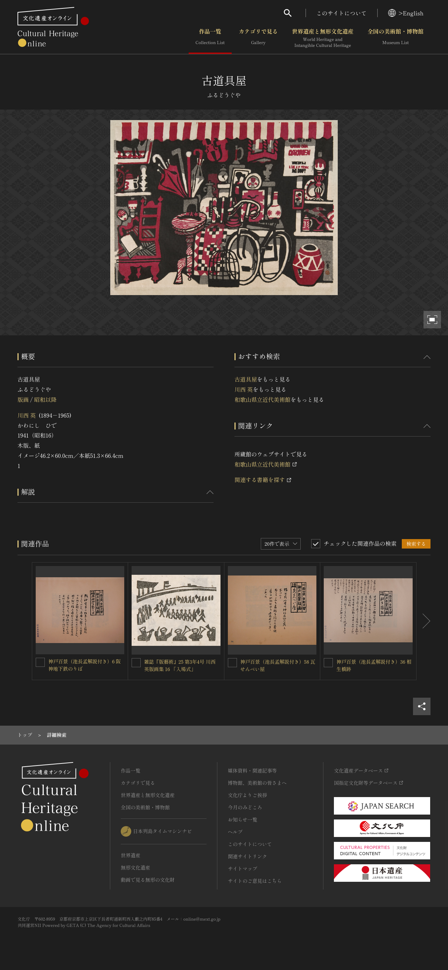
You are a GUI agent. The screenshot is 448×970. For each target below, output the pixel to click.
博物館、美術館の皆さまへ (257, 782)
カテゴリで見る (258, 38)
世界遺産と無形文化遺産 (323, 38)
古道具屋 (245, 379)
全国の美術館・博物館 (396, 38)
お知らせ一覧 (242, 819)
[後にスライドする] (423, 621)
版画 (23, 399)
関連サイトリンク (247, 856)
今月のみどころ (245, 807)
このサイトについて (341, 13)
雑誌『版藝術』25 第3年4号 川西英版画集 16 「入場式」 (180, 665)
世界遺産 (130, 855)
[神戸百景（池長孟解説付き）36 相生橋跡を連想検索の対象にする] (328, 662)
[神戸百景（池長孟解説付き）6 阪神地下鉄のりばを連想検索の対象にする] (40, 662)
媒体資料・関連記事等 (252, 770)
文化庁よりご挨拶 (247, 794)
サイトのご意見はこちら (255, 880)
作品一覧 (210, 38)
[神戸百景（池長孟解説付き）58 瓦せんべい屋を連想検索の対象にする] (232, 662)
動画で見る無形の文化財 (148, 879)
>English (406, 13)
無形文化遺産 (135, 867)
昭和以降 (45, 399)
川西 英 (27, 415)
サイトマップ (242, 868)
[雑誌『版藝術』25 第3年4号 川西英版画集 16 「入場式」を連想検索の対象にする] (136, 662)
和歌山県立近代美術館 (262, 399)
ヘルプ (235, 831)
